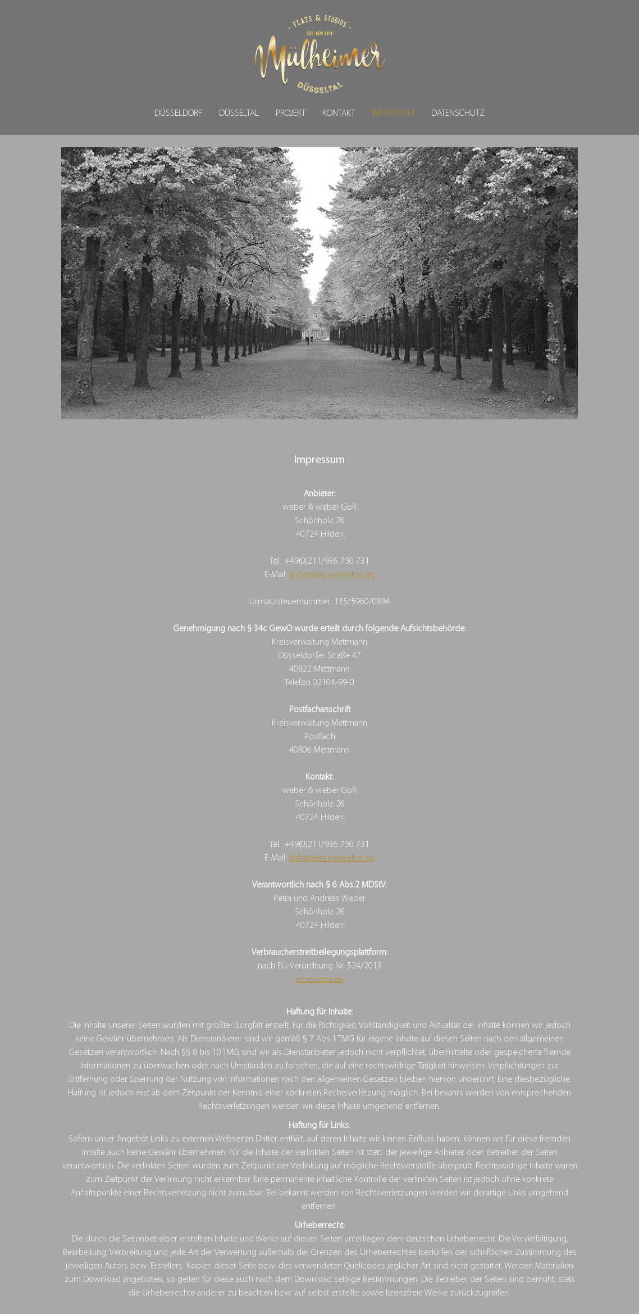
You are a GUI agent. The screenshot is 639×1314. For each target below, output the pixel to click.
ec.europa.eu (319, 979)
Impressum (393, 113)
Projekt (290, 113)
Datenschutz (458, 113)
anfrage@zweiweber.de (332, 574)
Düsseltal (239, 113)
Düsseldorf (178, 113)
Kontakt (338, 113)
